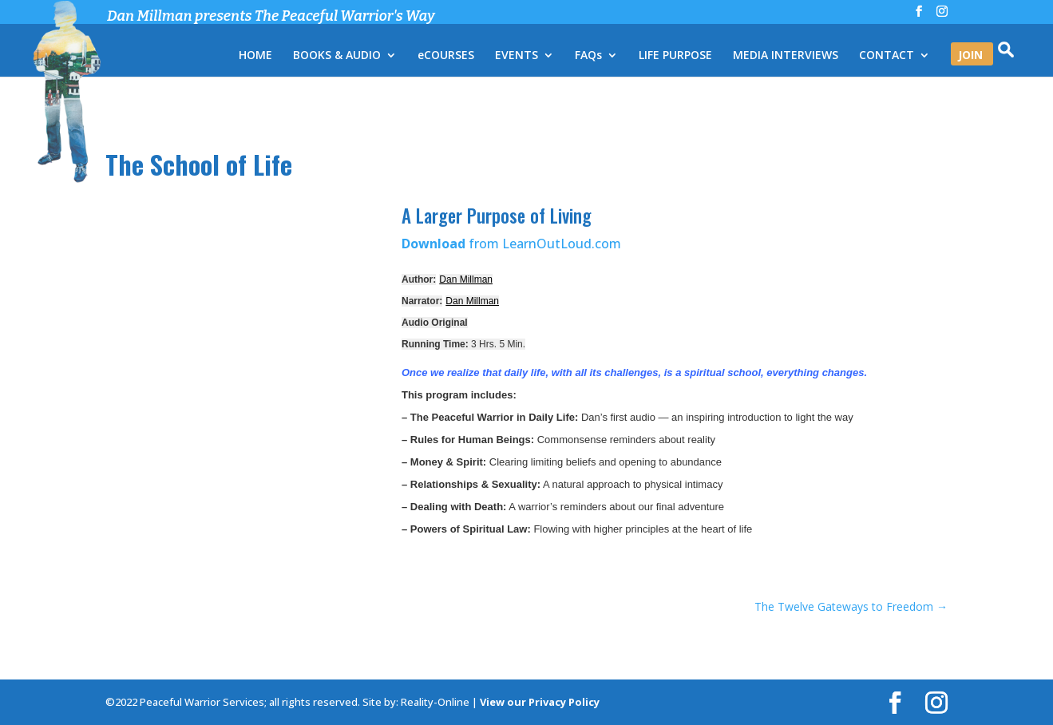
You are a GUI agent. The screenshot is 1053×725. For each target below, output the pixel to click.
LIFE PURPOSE (675, 56)
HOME (255, 56)
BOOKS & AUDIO (337, 56)
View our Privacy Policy (540, 702)
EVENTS (516, 56)
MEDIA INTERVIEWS (785, 56)
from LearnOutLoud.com (511, 243)
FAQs (588, 56)
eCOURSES (446, 56)
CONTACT (886, 56)
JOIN (970, 56)
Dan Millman (466, 279)
